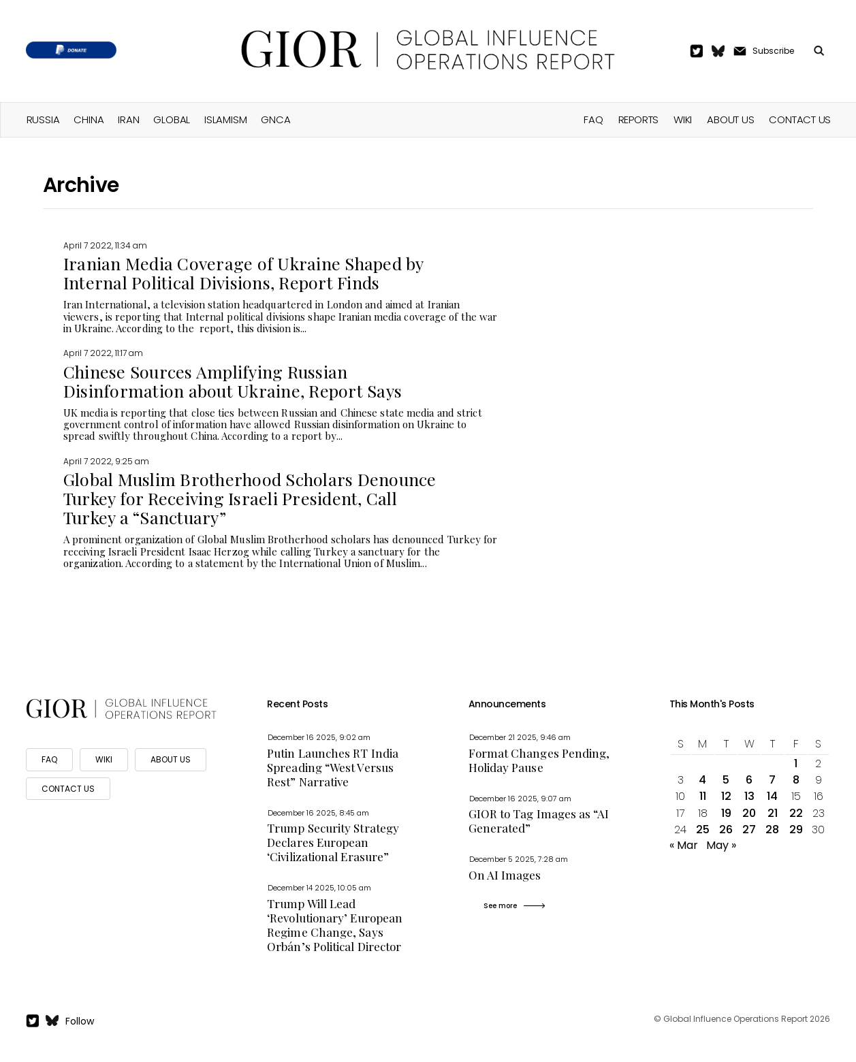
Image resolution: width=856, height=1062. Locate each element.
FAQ (593, 119)
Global (171, 119)
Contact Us (800, 119)
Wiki (682, 119)
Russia (43, 119)
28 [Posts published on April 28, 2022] (772, 829)
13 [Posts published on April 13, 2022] (749, 796)
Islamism (225, 119)
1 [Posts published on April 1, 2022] (795, 763)
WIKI (103, 759)
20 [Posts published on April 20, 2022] (749, 813)
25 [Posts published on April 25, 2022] (703, 829)
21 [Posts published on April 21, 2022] (772, 813)
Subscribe (773, 51)
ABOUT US (170, 759)
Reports (638, 119)
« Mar (683, 845)
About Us (730, 119)
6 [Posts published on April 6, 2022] (749, 780)
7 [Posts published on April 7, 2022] (772, 780)
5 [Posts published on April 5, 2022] (726, 780)
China (89, 119)
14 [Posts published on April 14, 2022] (772, 796)
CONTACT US (68, 788)
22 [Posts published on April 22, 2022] (796, 813)
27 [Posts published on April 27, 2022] (749, 829)
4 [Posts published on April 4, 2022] (702, 780)
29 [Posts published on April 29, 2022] (796, 829)
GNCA (275, 119)
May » (721, 845)
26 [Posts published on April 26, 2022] (726, 829)
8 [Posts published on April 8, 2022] (796, 780)
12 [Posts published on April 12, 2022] (726, 796)
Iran (128, 119)
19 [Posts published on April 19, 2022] (726, 813)
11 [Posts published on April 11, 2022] (702, 796)
